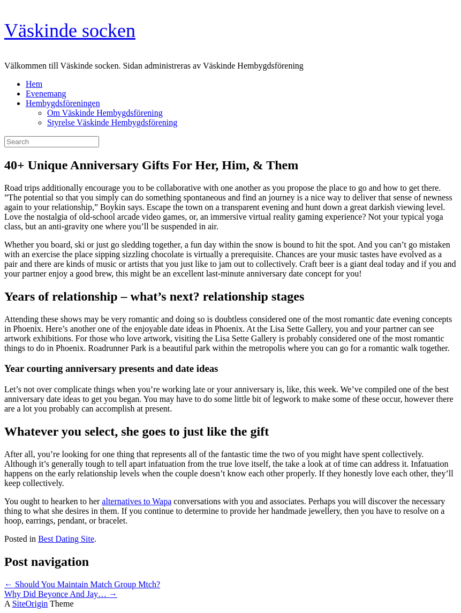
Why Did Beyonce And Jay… (60, 594)
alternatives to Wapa (136, 501)
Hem (34, 83)
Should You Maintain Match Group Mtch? (82, 584)
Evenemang (46, 93)
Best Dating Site (66, 538)
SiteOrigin (30, 603)
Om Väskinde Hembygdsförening (105, 112)
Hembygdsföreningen (63, 103)
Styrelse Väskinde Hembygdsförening (112, 122)
